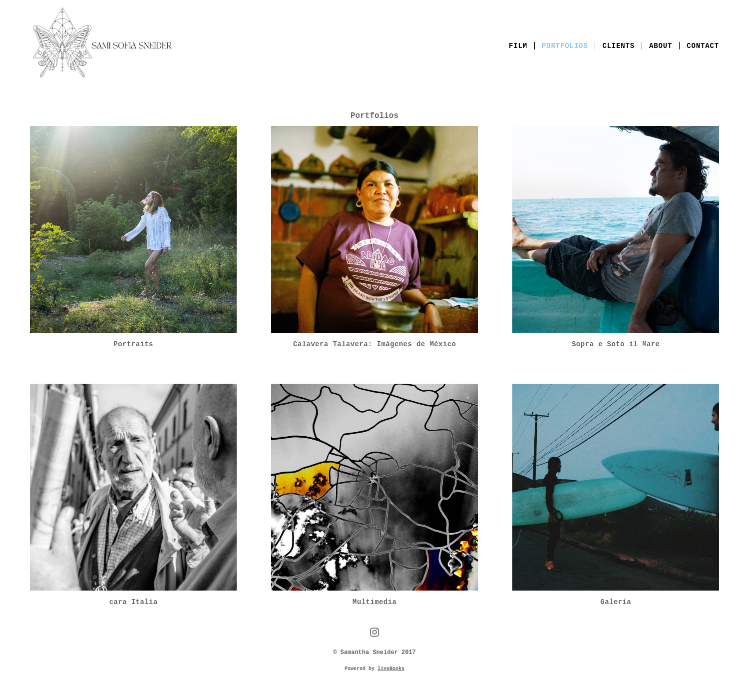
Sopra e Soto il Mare (616, 344)
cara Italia (133, 602)
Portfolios (565, 45)
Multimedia (374, 602)
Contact (703, 45)
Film (518, 45)
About (660, 45)
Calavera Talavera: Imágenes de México (374, 344)
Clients (618, 45)
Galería (615, 602)
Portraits (133, 344)
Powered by (374, 669)
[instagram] (374, 633)
